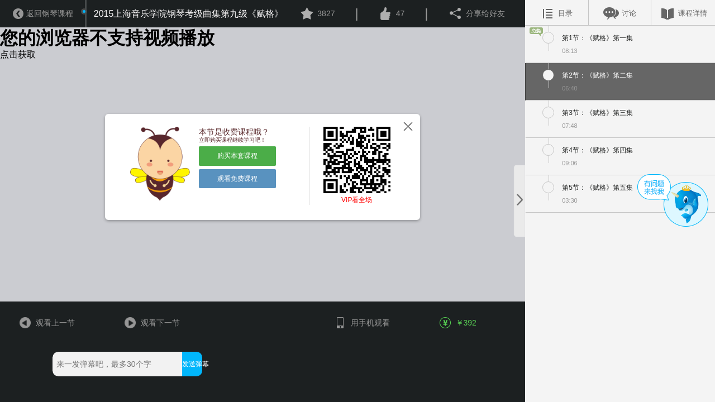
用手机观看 (361, 322)
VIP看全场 (356, 200)
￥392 (458, 322)
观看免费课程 (237, 179)
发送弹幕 (192, 364)
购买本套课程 (237, 156)
